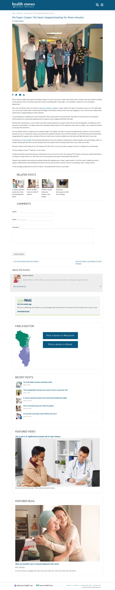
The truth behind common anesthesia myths (37, 382)
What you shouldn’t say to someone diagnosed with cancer (37, 564)
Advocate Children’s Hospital (48, 108)
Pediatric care (20, 13)
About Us (69, 585)
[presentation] (25, 247)
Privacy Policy (97, 585)
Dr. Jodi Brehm (21, 567)
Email (19, 219)
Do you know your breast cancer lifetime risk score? (40, 414)
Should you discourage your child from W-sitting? (62, 192)
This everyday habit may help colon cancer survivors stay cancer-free (45, 390)
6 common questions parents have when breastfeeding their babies (45, 398)
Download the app (23, 311)
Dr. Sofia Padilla (26, 140)
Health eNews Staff (86, 585)
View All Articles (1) (19, 286)
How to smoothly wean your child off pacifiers (32, 192)
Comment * (16, 227)
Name (14, 212)
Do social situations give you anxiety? (26, 261)
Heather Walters (19, 21)
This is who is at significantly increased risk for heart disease (57, 461)
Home (13, 13)
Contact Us (76, 585)
